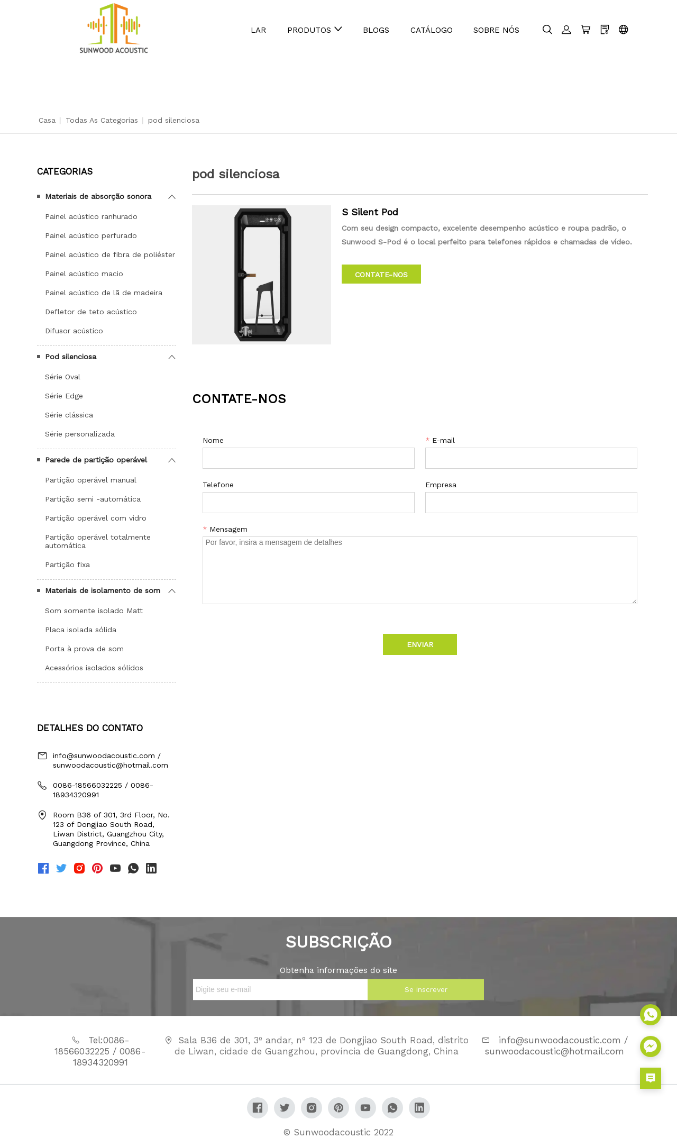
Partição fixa (67, 564)
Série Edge (64, 396)
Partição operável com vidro (96, 518)
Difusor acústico (74, 330)
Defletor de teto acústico (91, 311)
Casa (47, 120)
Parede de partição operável (96, 460)
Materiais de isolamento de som (102, 590)
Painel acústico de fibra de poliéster (110, 254)
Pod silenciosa (70, 356)
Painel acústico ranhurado (91, 216)
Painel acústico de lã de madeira (103, 292)
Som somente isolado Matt (94, 610)
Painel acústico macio (84, 273)
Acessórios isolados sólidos (94, 667)
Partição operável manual (90, 480)
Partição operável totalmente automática (98, 541)
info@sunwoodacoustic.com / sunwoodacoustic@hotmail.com (110, 760)
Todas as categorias (102, 120)
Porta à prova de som (84, 648)
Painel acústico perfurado (91, 235)
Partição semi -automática (93, 499)
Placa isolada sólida (80, 629)
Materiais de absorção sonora (98, 196)
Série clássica (69, 415)
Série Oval (62, 376)
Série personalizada (80, 434)
